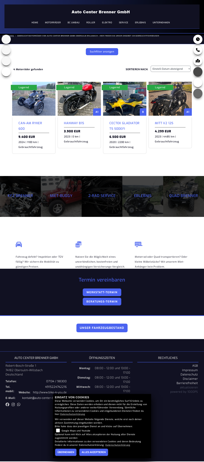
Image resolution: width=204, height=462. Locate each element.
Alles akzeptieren (94, 452)
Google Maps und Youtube (76, 430)
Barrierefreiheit (187, 384)
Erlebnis (140, 23)
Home (35, 23)
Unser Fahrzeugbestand (102, 328)
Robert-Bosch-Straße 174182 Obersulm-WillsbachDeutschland (24, 371)
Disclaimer (190, 379)
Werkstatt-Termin (101, 293)
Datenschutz (189, 375)
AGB (195, 366)
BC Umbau (74, 23)
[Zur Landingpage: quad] (6, 50)
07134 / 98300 (56, 382)
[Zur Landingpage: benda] (6, 61)
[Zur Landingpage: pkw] (6, 40)
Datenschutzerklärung (72, 414)
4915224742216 (56, 387)
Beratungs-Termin (102, 302)
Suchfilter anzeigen (102, 52)
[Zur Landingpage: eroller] (6, 72)
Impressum (190, 371)
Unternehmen (161, 23)
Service (123, 23)
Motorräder (53, 23)
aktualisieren (189, 388)
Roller (90, 23)
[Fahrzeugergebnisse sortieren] (171, 69)
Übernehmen (65, 452)
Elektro (107, 23)
